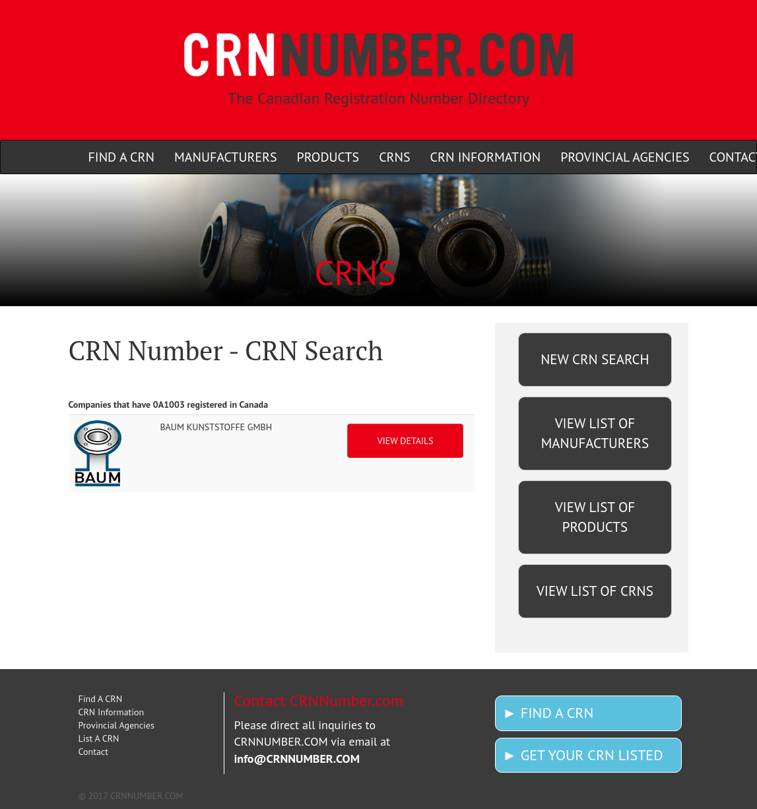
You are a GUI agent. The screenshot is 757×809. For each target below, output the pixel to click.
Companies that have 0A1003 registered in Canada (169, 404)
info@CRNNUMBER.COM (297, 758)
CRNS (394, 157)
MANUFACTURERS (225, 157)
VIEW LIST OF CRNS (595, 591)
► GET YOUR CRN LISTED (582, 755)
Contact (93, 752)
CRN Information (112, 712)
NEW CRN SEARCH (595, 359)
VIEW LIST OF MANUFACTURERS (595, 433)
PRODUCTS (328, 157)
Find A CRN (101, 699)
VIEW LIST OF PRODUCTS (595, 517)
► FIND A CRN (547, 712)
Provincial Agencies (116, 725)
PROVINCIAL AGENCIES (624, 157)
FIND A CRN (121, 157)
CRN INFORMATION (485, 157)
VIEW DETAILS (406, 441)
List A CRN (99, 738)
